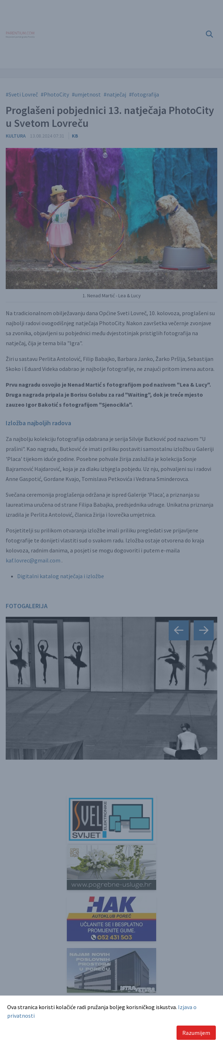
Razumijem (196, 1032)
